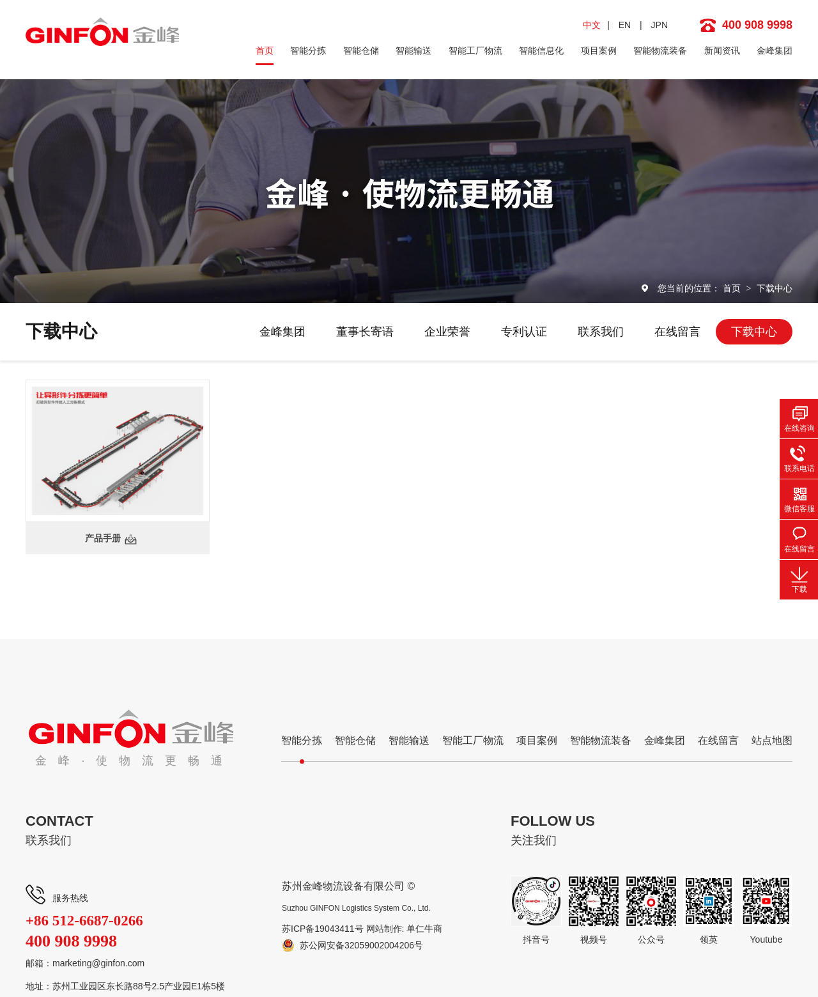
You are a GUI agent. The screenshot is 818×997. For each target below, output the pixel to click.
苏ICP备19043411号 (323, 929)
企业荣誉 (447, 331)
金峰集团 (774, 50)
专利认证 (524, 331)
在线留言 (677, 331)
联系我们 (601, 331)
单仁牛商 (424, 929)
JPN (659, 25)
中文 (592, 25)
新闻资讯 (722, 50)
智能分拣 (308, 50)
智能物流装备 (660, 50)
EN (625, 25)
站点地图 (772, 740)
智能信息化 (541, 50)
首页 (265, 50)
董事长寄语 (365, 331)
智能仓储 (361, 50)
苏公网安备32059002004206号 (361, 945)
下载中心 (774, 288)
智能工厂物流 (475, 50)
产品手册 (103, 538)
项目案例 (599, 50)
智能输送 (413, 50)
